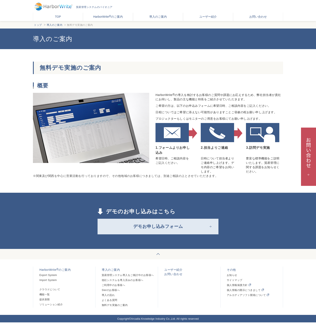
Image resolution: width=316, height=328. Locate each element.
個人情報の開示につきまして (245, 295)
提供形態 (44, 305)
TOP (58, 16)
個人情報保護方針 (239, 290)
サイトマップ (234, 285)
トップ (38, 25)
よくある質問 (109, 305)
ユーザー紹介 (208, 16)
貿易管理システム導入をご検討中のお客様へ (128, 280)
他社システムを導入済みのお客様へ (122, 285)
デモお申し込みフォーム (158, 229)
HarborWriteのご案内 (108, 16)
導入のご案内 (158, 16)
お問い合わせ (258, 16)
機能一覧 (44, 300)
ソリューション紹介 (51, 310)
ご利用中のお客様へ (113, 290)
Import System (48, 285)
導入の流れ (108, 300)
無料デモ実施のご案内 (115, 310)
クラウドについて (49, 295)
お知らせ (232, 280)
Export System (48, 280)
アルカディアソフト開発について (248, 300)
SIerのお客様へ (111, 295)
